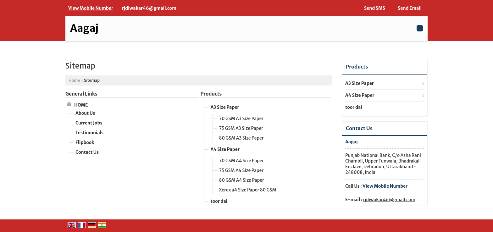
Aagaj (84, 28)
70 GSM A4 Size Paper (241, 160)
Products (211, 94)
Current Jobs (88, 123)
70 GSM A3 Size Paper (241, 118)
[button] (90, 8)
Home (74, 80)
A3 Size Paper (225, 107)
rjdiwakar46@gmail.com (149, 8)
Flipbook (84, 142)
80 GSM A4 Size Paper (241, 180)
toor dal (219, 201)
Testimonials (89, 132)
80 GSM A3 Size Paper (241, 138)
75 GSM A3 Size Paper (241, 128)
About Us (85, 113)
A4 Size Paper (225, 149)
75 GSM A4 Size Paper (241, 170)
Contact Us (87, 152)
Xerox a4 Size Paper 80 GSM (247, 190)
